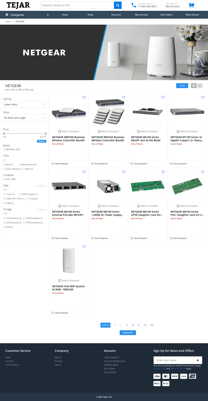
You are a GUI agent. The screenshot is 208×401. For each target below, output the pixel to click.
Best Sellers (167, 14)
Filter (182, 85)
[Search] (118, 5)
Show (6, 112)
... (121, 325)
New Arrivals (141, 14)
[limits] (24, 117)
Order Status (12, 365)
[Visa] (157, 376)
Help (7, 357)
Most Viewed (192, 14)
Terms (58, 365)
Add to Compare (70, 131)
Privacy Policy (159, 368)
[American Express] (175, 376)
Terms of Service (178, 368)
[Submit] (198, 360)
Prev (106, 325)
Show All (128, 332)
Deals (90, 14)
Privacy (58, 361)
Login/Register (111, 357)
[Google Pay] (166, 383)
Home (65, 14)
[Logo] (18, 8)
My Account (176, 5)
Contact (9, 361)
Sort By (7, 99)
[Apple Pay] (157, 383)
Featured (116, 14)
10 (144, 325)
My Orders (109, 368)
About (58, 357)
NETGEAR (13, 149)
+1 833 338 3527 (147, 6)
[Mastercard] (166, 376)
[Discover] (184, 376)
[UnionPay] (193, 376)
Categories (17, 15)
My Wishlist (110, 372)
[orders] (24, 104)
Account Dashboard (114, 361)
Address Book (111, 365)
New (10, 179)
